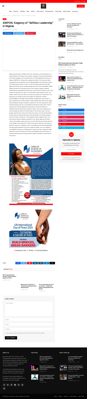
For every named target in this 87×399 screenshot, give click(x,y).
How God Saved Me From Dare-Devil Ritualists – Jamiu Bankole (75, 43)
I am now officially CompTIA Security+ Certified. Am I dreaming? (74, 25)
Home (10, 11)
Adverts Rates (67, 11)
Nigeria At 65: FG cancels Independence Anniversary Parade (73, 96)
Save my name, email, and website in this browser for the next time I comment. (26, 333)
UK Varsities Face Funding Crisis (75, 50)
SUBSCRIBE (80, 6)
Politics (33, 11)
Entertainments (49, 11)
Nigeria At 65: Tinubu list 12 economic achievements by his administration (29, 286)
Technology (58, 11)
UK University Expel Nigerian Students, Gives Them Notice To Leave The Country (75, 35)
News (28, 11)
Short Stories (40, 11)
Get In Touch (81, 396)
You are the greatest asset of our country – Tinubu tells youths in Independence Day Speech (46, 287)
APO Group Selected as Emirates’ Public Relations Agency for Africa (9, 276)
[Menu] (3, 6)
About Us (15, 11)
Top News (22, 11)
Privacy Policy (72, 159)
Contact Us (75, 11)
